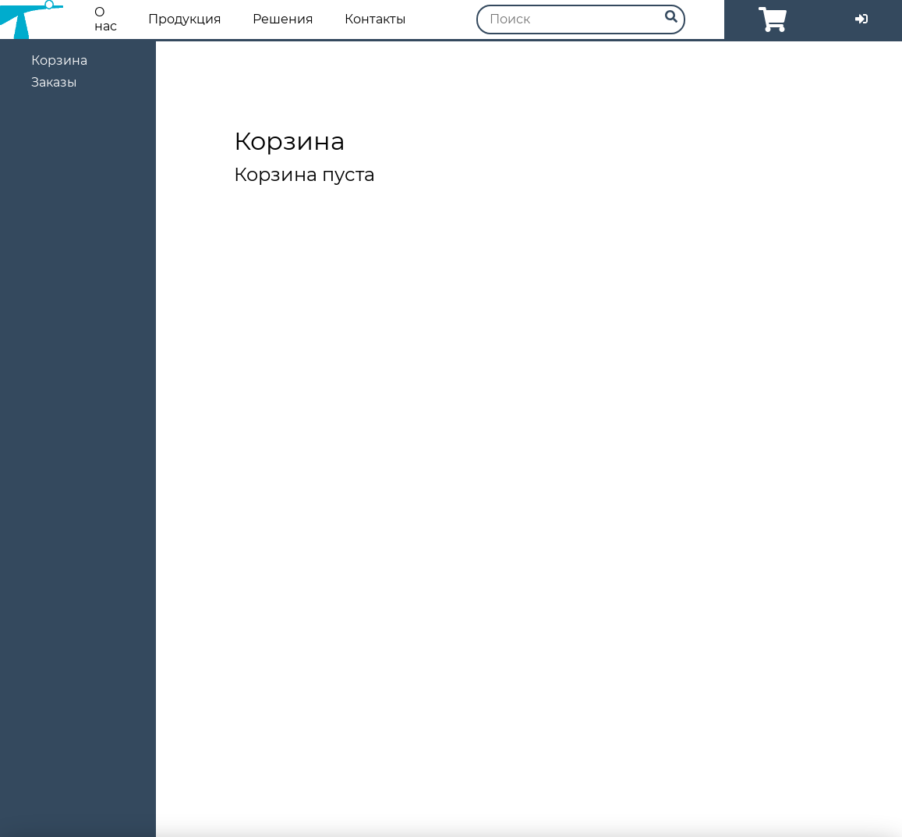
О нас (105, 19)
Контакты (375, 19)
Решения (283, 19)
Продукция (184, 19)
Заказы (54, 82)
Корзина (59, 60)
